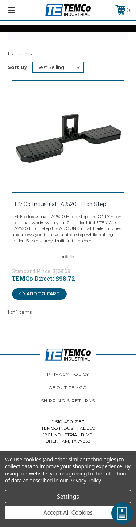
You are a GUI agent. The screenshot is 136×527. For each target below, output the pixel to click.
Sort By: (18, 67)
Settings (68, 497)
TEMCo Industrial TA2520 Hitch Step (59, 204)
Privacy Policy (68, 374)
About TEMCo (68, 387)
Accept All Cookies (68, 512)
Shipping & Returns (68, 400)
